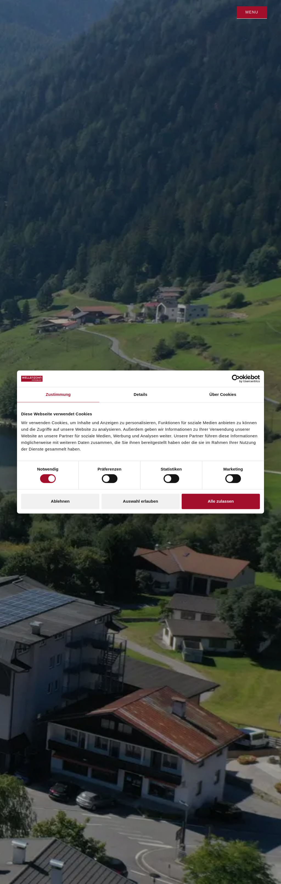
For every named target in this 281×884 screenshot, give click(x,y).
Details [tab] (140, 394)
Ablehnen (60, 501)
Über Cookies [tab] (222, 394)
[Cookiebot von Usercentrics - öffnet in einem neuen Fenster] (236, 378)
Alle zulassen (221, 501)
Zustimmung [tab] (58, 394)
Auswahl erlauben (140, 501)
